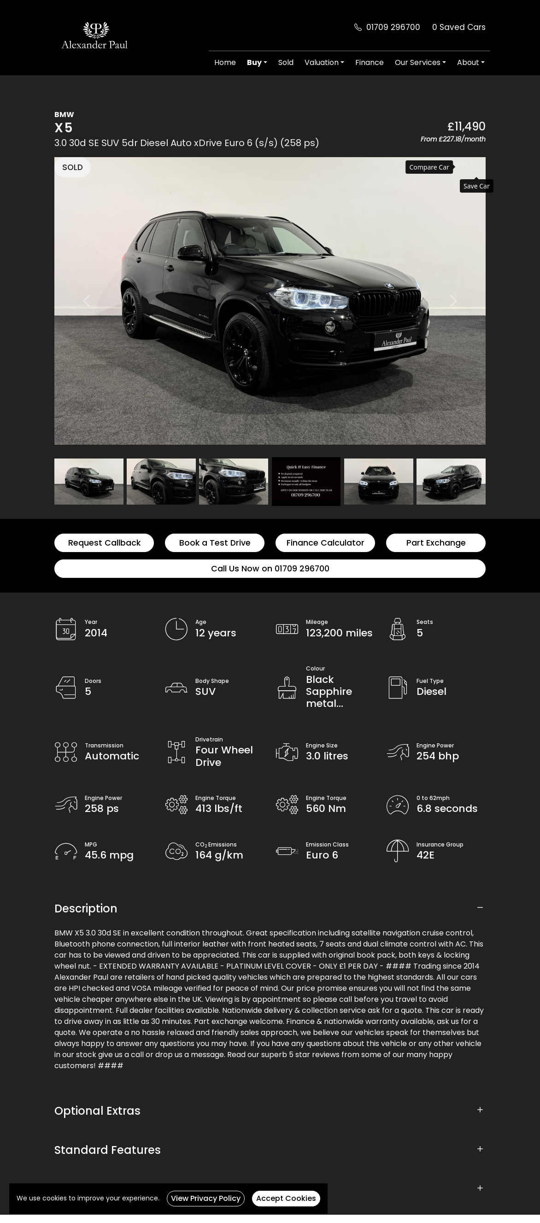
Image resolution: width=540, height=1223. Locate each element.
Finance (369, 62)
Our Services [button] (417, 62)
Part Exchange (436, 542)
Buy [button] (254, 62)
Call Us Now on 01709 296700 (270, 568)
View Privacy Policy (206, 1198)
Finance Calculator (325, 542)
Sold (285, 62)
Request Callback (104, 542)
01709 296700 (393, 27)
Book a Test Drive (215, 542)
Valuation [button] (322, 62)
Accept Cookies (286, 1198)
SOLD (72, 167)
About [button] (468, 62)
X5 (64, 128)
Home (225, 62)
